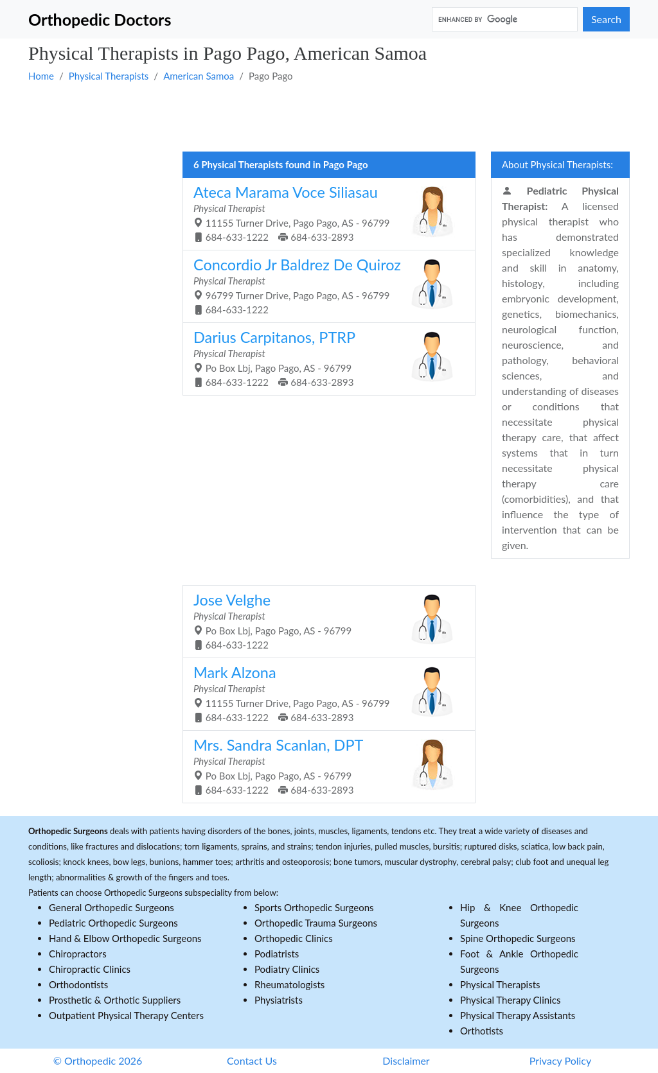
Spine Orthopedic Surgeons (518, 938)
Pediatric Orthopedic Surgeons (113, 923)
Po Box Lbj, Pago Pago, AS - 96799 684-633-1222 (324, 621)
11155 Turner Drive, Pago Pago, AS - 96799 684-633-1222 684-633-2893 (324, 213)
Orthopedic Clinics (293, 938)
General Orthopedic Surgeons (111, 907)
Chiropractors (78, 953)
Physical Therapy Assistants (517, 1015)
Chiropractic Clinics (89, 969)
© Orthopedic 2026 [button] (98, 1060)
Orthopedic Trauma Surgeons (315, 923)
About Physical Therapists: (557, 164)
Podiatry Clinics (286, 969)
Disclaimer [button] (405, 1060)
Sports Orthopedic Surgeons (314, 907)
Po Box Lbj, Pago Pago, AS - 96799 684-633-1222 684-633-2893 (324, 358)
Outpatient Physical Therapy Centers (126, 1015)
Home (41, 76)
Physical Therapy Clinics (510, 1000)
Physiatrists (278, 1000)
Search (606, 19)
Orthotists (481, 1030)
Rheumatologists (289, 984)
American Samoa (198, 76)
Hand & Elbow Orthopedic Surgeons (125, 938)
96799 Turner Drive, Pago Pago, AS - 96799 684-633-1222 (324, 286)
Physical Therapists (109, 76)
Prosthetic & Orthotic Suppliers (115, 1000)
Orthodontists (78, 984)
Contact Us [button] (252, 1060)
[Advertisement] (329, 116)
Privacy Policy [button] (560, 1060)
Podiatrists (276, 953)
